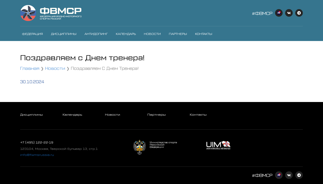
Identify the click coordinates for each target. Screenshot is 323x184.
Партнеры (178, 33)
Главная (29, 68)
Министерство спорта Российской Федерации (163, 144)
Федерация (32, 33)
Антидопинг (96, 33)
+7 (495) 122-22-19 (36, 142)
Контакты (203, 33)
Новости (152, 33)
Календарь (126, 33)
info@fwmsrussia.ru (37, 154)
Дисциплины (63, 33)
